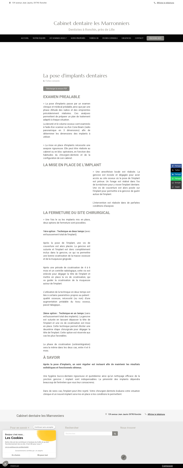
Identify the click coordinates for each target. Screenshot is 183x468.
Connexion (167, 466)
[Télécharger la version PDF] (56, 88)
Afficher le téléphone (165, 3)
